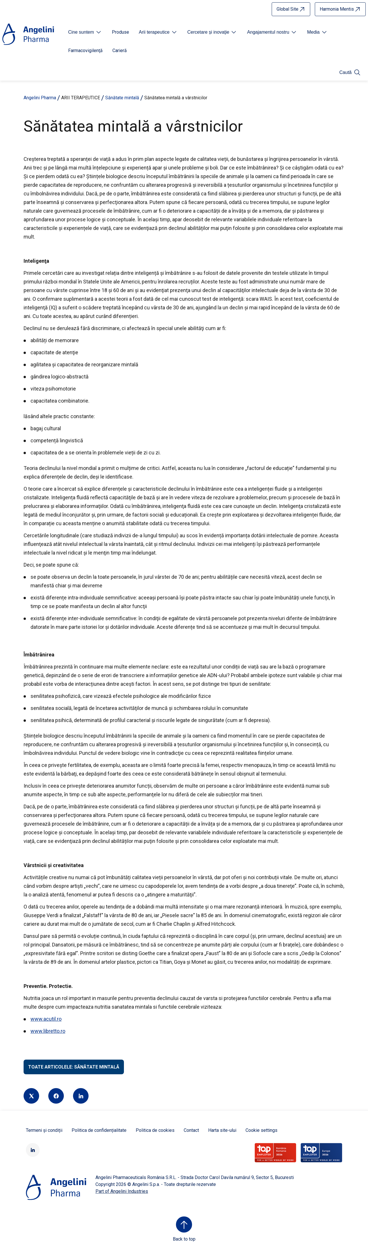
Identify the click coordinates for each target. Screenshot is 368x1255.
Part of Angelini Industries (121, 1191)
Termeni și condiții (44, 1130)
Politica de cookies (155, 1130)
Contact (191, 1130)
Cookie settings (261, 1130)
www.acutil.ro (46, 1019)
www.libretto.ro (47, 1031)
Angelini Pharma (40, 97)
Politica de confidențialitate (99, 1130)
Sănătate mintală (122, 97)
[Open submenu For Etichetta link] (85, 32)
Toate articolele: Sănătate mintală (73, 1067)
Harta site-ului (222, 1130)
